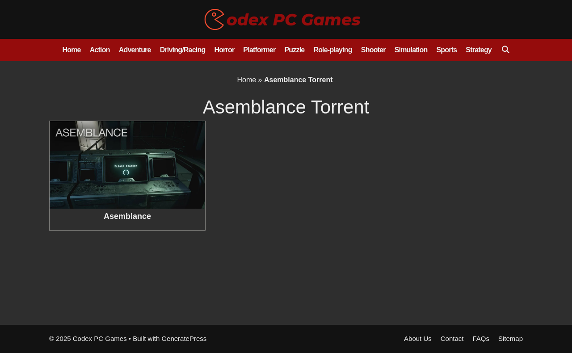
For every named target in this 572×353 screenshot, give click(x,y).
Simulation (411, 50)
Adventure (135, 50)
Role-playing (332, 50)
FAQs (480, 338)
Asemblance (127, 216)
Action (100, 50)
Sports (446, 50)
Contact (452, 338)
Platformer (259, 50)
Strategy (479, 50)
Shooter (373, 50)
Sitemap (510, 338)
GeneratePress (183, 338)
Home (71, 50)
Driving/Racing (183, 50)
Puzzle (294, 50)
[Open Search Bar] (505, 50)
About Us (418, 338)
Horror (224, 50)
